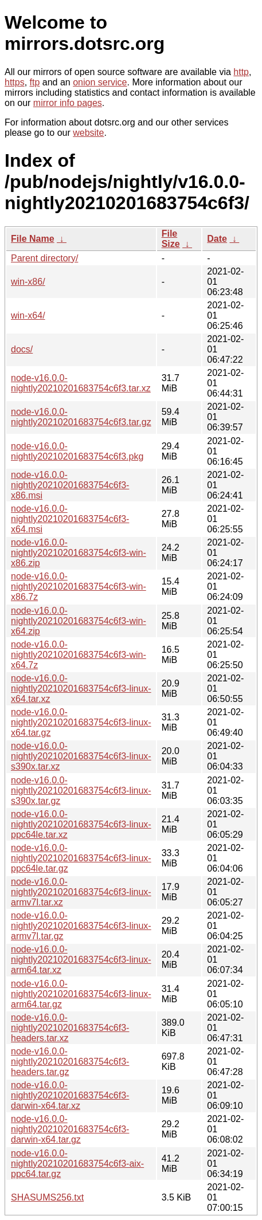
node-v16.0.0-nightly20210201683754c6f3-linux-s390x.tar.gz (81, 790)
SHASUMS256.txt (47, 1197)
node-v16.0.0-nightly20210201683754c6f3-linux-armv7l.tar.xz (81, 892)
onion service (100, 82)
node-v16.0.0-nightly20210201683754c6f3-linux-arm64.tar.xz (81, 959)
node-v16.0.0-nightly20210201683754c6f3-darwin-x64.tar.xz (70, 1095)
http (241, 72)
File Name (32, 239)
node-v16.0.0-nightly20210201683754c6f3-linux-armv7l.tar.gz (81, 926)
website (88, 133)
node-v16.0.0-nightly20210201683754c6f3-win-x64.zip (78, 621)
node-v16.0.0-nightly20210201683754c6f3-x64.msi (70, 519)
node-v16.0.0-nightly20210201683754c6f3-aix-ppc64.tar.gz (77, 1163)
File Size (171, 239)
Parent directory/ (44, 258)
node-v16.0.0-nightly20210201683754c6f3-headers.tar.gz (70, 1061)
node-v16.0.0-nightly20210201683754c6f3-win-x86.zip (78, 553)
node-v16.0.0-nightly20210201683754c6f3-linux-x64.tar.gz (81, 722)
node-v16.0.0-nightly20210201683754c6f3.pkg (77, 451)
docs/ (22, 349)
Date (217, 239)
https (15, 82)
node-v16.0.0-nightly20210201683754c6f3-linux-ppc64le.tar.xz (81, 824)
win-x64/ (28, 315)
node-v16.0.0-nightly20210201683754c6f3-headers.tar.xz (70, 1028)
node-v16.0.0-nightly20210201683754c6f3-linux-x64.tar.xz (81, 688)
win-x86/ (28, 282)
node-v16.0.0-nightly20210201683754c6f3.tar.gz (81, 417)
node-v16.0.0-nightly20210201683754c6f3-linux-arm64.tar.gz (81, 994)
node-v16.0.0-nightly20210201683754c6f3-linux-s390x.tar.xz (81, 756)
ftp (35, 82)
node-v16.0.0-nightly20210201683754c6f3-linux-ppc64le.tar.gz (81, 858)
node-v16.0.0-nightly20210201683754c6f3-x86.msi (70, 485)
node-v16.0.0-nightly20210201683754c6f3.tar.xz (81, 383)
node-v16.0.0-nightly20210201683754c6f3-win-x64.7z (78, 655)
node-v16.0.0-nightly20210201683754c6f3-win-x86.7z (78, 586)
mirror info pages (67, 103)
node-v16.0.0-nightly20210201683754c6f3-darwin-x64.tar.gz (70, 1129)
